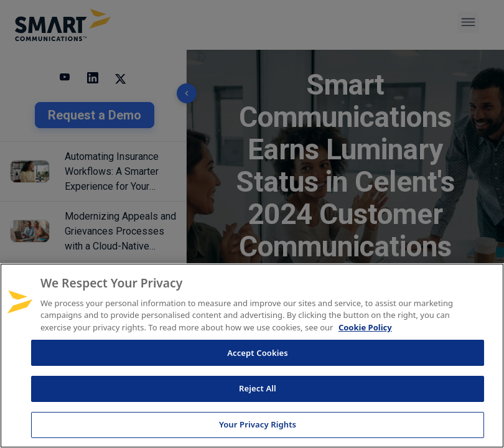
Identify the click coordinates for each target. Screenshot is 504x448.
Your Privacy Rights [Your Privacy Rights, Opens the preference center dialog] (257, 424)
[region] (252, 355)
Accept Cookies (257, 352)
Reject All (257, 388)
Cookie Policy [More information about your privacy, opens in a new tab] (365, 327)
